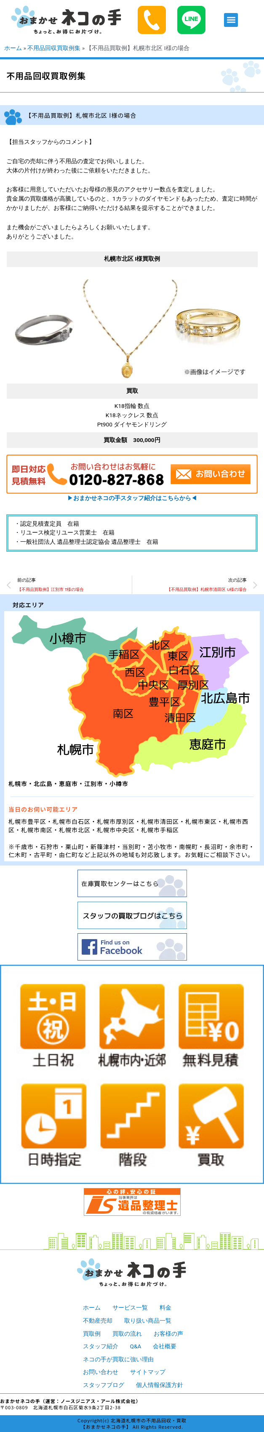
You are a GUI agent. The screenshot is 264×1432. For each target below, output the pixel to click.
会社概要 (164, 1346)
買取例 (92, 1333)
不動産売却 (97, 1320)
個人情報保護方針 (159, 1385)
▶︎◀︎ (132, 498)
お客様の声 (168, 1333)
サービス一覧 (130, 1307)
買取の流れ (127, 1333)
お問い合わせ (100, 1371)
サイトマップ (147, 1371)
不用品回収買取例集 (53, 48)
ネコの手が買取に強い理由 (118, 1359)
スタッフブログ (103, 1385)
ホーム (13, 48)
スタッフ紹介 (100, 1346)
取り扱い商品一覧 (147, 1320)
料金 (165, 1307)
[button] (231, 20)
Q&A (135, 1346)
